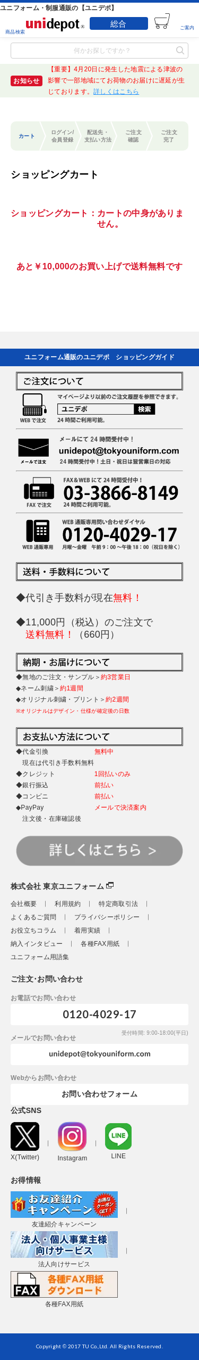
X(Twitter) (25, 1141)
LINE (118, 1141)
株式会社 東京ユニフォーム (57, 886)
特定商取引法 (118, 904)
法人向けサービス (64, 1249)
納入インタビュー (37, 943)
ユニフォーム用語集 (40, 957)
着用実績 (87, 930)
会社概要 (24, 904)
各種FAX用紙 (100, 943)
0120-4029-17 (100, 1014)
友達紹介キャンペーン (64, 1209)
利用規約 (68, 904)
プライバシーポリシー (107, 917)
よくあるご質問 (33, 917)
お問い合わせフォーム (99, 1094)
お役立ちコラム (33, 930)
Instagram (72, 1142)
